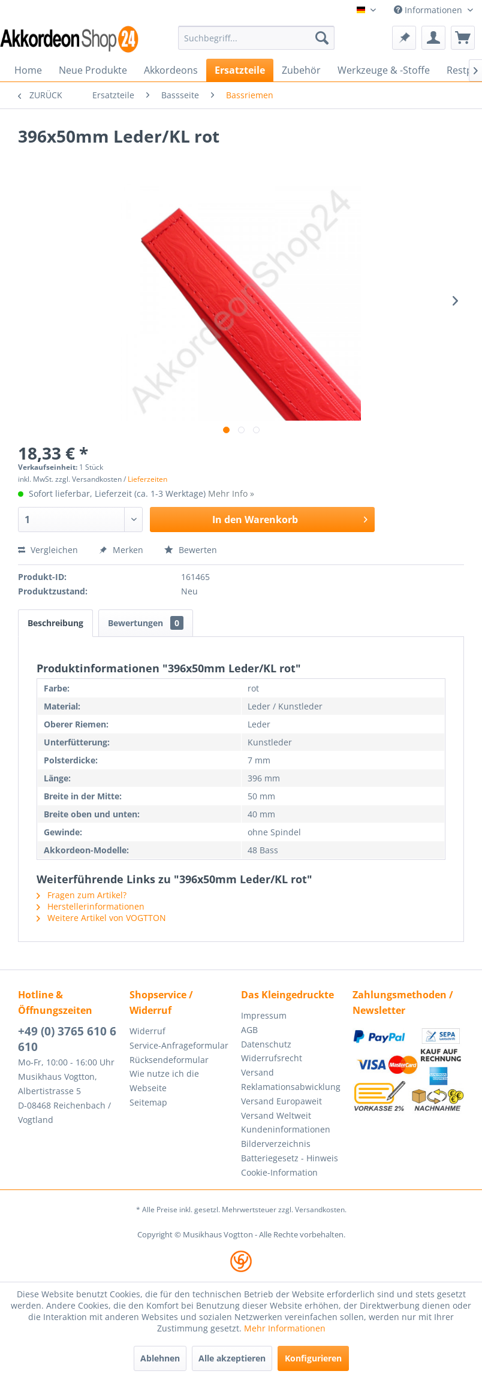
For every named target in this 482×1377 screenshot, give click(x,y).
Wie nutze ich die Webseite (164, 1081)
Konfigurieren (313, 1358)
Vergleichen (48, 549)
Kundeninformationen (285, 1129)
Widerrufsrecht (271, 1058)
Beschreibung (55, 623)
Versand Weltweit (276, 1115)
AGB (249, 1029)
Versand (257, 1072)
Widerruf (147, 1031)
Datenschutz (266, 1044)
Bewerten (190, 549)
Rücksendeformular (169, 1059)
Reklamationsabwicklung (291, 1086)
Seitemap (148, 1102)
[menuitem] (256, 38)
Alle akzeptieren (232, 1358)
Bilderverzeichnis (276, 1143)
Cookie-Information (279, 1172)
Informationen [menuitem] (429, 10)
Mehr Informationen (285, 1328)
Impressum (264, 1015)
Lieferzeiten (147, 479)
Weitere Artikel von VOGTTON (101, 917)
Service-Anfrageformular (178, 1045)
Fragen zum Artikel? (81, 895)
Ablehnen (160, 1358)
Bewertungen (145, 623)
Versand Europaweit (281, 1101)
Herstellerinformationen (90, 906)
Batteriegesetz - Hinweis (289, 1158)
